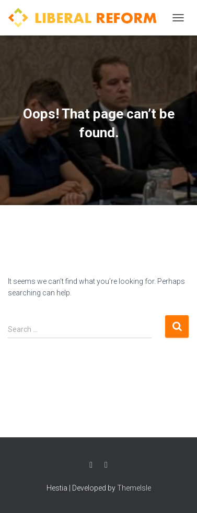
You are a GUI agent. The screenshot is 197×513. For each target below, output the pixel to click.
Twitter (106, 465)
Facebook (91, 465)
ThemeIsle (134, 488)
